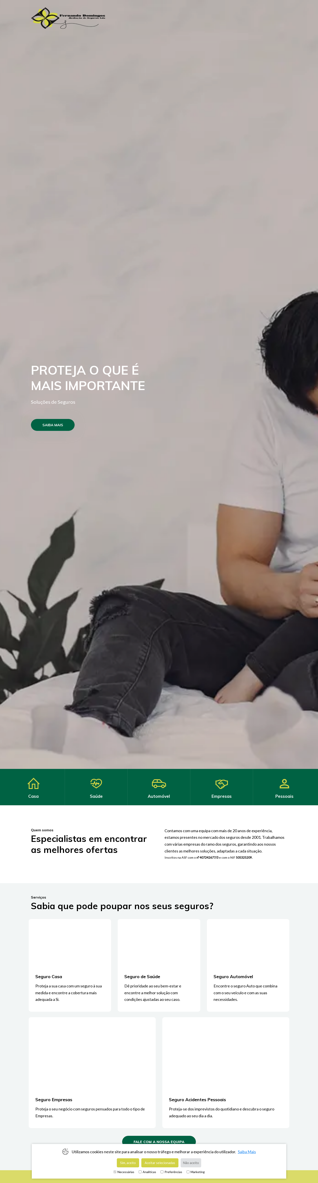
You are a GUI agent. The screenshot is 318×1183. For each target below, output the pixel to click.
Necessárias (124, 1172)
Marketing (196, 1172)
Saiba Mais (247, 1151)
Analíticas (147, 1172)
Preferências (171, 1172)
